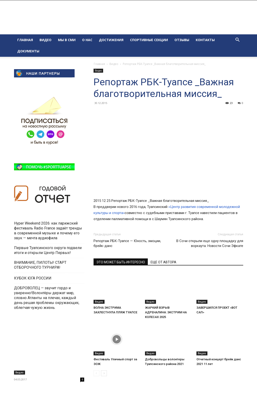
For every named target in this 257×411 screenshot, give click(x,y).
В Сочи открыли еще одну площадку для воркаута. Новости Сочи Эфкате (209, 243)
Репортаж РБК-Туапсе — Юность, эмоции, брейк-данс (127, 243)
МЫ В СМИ (67, 40)
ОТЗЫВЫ (181, 40)
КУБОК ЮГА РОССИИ (33, 278)
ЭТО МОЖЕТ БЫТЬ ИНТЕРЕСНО (120, 262)
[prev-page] (96, 373)
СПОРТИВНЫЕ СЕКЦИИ (149, 40)
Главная (99, 64)
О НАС (87, 40)
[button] (237, 40)
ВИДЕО (45, 40)
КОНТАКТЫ (205, 40)
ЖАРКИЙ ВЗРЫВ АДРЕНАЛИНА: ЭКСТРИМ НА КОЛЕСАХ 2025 (166, 312)
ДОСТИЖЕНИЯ (111, 40)
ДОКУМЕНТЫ (28, 51)
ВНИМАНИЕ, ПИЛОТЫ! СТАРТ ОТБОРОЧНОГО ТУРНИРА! (40, 265)
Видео (113, 64)
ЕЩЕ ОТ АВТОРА (163, 262)
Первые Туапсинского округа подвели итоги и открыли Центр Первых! (48, 250)
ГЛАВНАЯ (25, 40)
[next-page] (104, 373)
